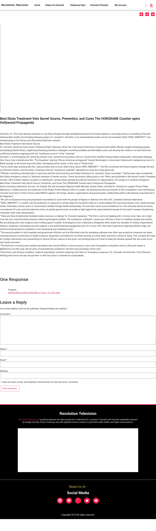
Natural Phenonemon (109, 14)
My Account (120, 5)
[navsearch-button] (144, 5)
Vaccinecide (41, 14)
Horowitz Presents (99, 5)
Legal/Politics (88, 14)
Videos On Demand (54, 5)
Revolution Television (14, 5)
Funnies (28, 14)
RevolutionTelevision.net (29, 419)
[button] (55, 5)
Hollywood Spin (77, 5)
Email (3, 360)
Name (3, 349)
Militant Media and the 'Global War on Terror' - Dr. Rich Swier (34, 293)
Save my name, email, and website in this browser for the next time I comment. (40, 382)
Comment (5, 314)
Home (37, 5)
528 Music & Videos (12, 14)
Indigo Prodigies (72, 14)
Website (4, 371)
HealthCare (57, 14)
